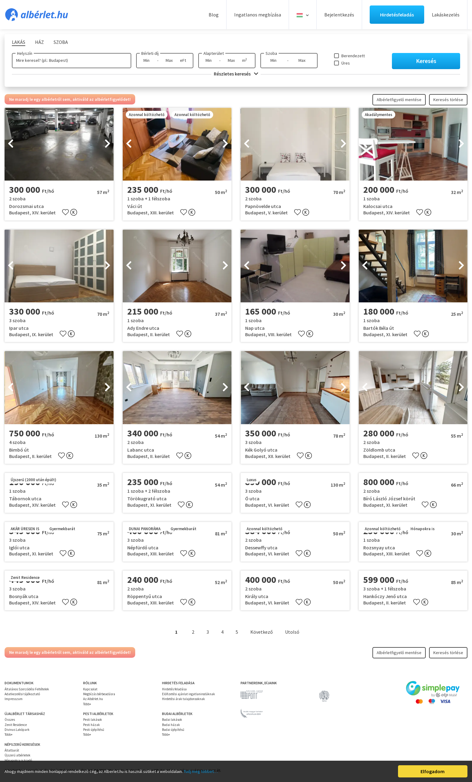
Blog (214, 15)
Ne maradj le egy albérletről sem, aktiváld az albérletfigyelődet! (70, 99)
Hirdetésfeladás (397, 15)
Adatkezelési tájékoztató (22, 694)
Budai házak (171, 725)
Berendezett (353, 55)
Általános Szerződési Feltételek (27, 689)
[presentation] (11, 144)
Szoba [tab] (61, 42)
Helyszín (24, 53)
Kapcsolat (90, 689)
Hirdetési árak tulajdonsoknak (183, 699)
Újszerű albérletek (17, 755)
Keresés (426, 61)
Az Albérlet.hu (93, 699)
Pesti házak (91, 725)
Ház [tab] (39, 42)
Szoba (271, 53)
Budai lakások (172, 719)
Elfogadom (433, 771)
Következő (261, 632)
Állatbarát (12, 750)
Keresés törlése (448, 99)
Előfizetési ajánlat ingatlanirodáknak (188, 694)
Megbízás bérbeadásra (99, 694)
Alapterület (213, 53)
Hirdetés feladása (174, 689)
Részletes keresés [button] (236, 74)
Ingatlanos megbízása (257, 15)
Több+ (87, 704)
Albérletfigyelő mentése (399, 99)
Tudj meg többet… (201, 771)
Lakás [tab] (18, 42)
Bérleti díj (150, 53)
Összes (10, 719)
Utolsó (292, 632)
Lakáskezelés (446, 15)
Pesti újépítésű (93, 729)
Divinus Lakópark (17, 729)
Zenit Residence (16, 725)
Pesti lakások (92, 719)
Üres (345, 63)
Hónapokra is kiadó (18, 760)
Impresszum (14, 699)
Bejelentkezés (339, 15)
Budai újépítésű (173, 729)
